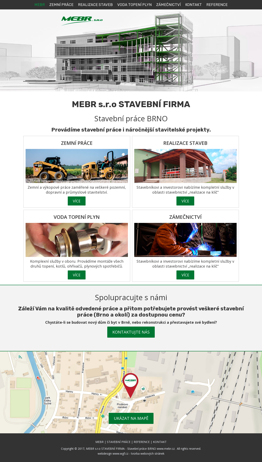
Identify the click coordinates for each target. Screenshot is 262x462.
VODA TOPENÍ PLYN (134, 4)
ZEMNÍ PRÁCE (61, 4)
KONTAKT (193, 4)
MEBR (39, 4)
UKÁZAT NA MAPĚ (131, 418)
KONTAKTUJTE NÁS (131, 332)
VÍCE (76, 201)
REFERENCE (217, 4)
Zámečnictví (168, 4)
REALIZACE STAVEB (95, 4)
